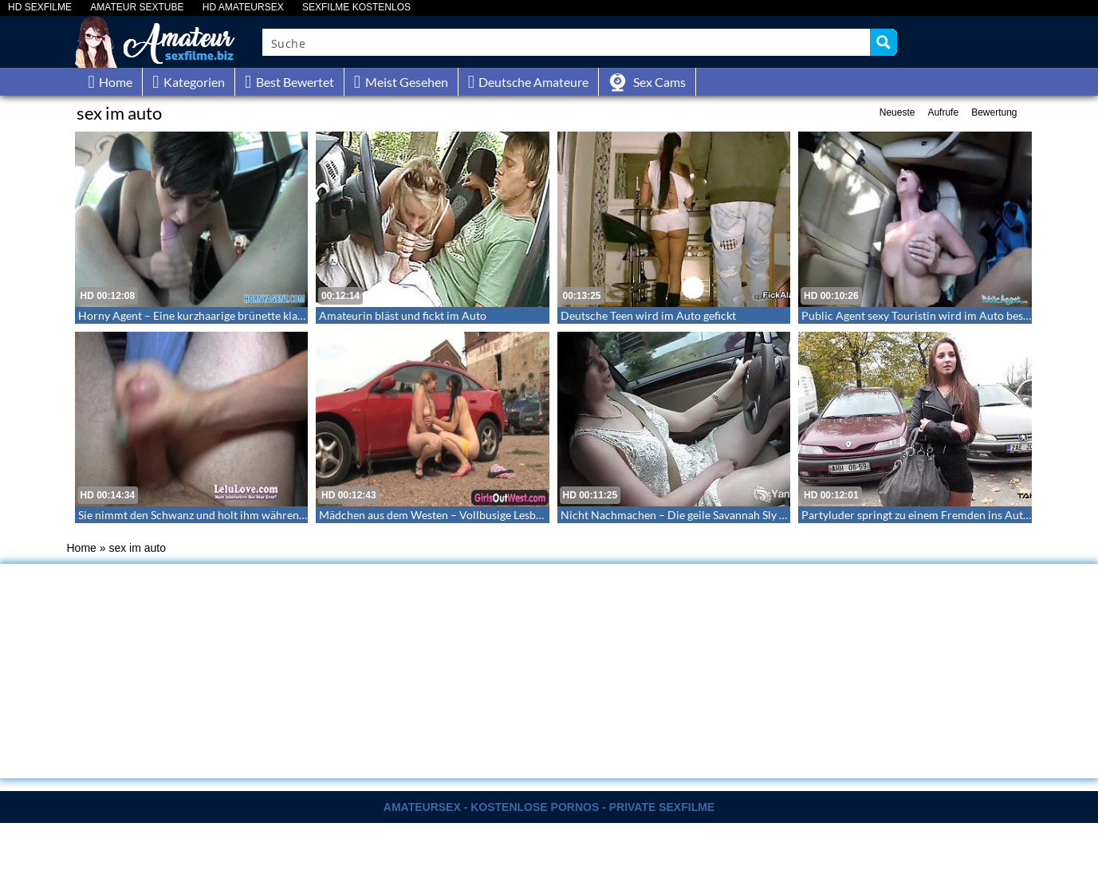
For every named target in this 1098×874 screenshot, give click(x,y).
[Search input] (567, 42)
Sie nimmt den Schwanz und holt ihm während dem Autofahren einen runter (265, 515)
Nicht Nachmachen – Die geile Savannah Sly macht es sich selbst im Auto (740, 515)
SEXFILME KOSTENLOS (356, 8)
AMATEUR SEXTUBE (136, 8)
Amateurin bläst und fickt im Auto (402, 315)
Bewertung (994, 112)
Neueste (897, 112)
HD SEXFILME (40, 8)
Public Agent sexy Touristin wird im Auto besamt (921, 315)
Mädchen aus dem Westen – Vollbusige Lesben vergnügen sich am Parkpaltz (505, 515)
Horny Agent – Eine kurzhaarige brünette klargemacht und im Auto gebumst (265, 315)
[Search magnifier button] (883, 42)
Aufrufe (942, 112)
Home (81, 547)
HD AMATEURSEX (243, 8)
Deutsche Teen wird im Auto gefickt (648, 315)
